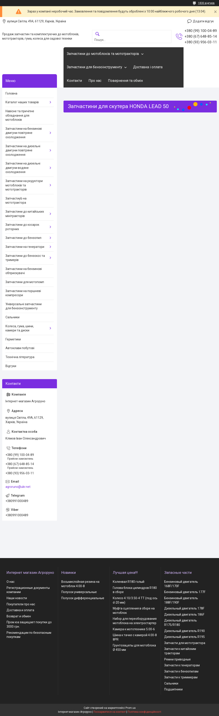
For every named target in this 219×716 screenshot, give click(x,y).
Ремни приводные (177, 659)
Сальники (12, 317)
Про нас (94, 81)
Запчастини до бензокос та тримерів (25, 258)
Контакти (74, 81)
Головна (11, 93)
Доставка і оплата (147, 67)
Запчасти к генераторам (182, 665)
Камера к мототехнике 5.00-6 (134, 629)
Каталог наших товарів (22, 102)
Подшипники (173, 689)
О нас (10, 581)
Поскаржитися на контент (110, 711)
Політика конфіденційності (144, 711)
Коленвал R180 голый (128, 581)
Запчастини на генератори (24, 247)
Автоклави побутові (19, 348)
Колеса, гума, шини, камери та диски (19, 328)
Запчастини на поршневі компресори (23, 293)
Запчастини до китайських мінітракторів (24, 214)
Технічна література (19, 357)
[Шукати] (97, 34)
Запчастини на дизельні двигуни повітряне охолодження (22, 150)
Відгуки (10, 366)
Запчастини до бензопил (23, 238)
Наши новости (17, 598)
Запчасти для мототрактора (184, 643)
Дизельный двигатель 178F (184, 608)
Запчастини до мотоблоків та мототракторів (103, 54)
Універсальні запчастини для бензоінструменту (23, 306)
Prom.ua (130, 707)
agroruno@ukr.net (17, 486)
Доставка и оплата (20, 610)
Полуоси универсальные (79, 592)
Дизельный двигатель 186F (184, 614)
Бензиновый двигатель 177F (184, 592)
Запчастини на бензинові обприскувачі (23, 271)
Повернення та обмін (125, 81)
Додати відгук (203, 21)
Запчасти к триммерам (181, 677)
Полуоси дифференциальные (82, 598)
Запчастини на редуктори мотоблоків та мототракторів (24, 185)
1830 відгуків (206, 3)
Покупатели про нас (21, 604)
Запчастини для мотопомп (24, 282)
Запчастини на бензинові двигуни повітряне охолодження (23, 133)
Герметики (13, 339)
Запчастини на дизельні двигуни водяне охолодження (22, 168)
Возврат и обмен (19, 616)
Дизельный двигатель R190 (184, 631)
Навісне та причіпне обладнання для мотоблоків (19, 115)
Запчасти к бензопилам (181, 671)
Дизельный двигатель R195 (184, 637)
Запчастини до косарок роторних (22, 227)
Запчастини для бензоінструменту (94, 67)
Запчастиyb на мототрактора (15, 201)
